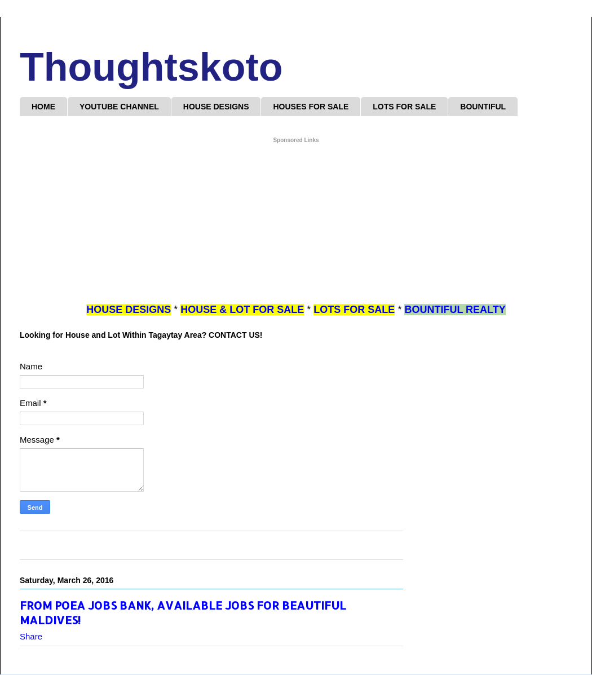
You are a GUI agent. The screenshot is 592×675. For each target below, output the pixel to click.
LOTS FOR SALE (404, 106)
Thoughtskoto (151, 67)
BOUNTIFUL (483, 106)
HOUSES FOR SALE (310, 106)
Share (31, 636)
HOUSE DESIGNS (216, 106)
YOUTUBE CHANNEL (119, 106)
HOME (43, 106)
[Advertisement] (296, 224)
